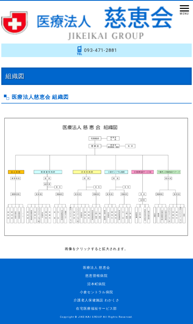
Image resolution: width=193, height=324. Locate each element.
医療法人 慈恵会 (96, 268)
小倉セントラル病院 (96, 292)
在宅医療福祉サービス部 (96, 308)
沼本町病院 (96, 284)
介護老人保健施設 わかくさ (96, 300)
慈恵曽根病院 (96, 276)
